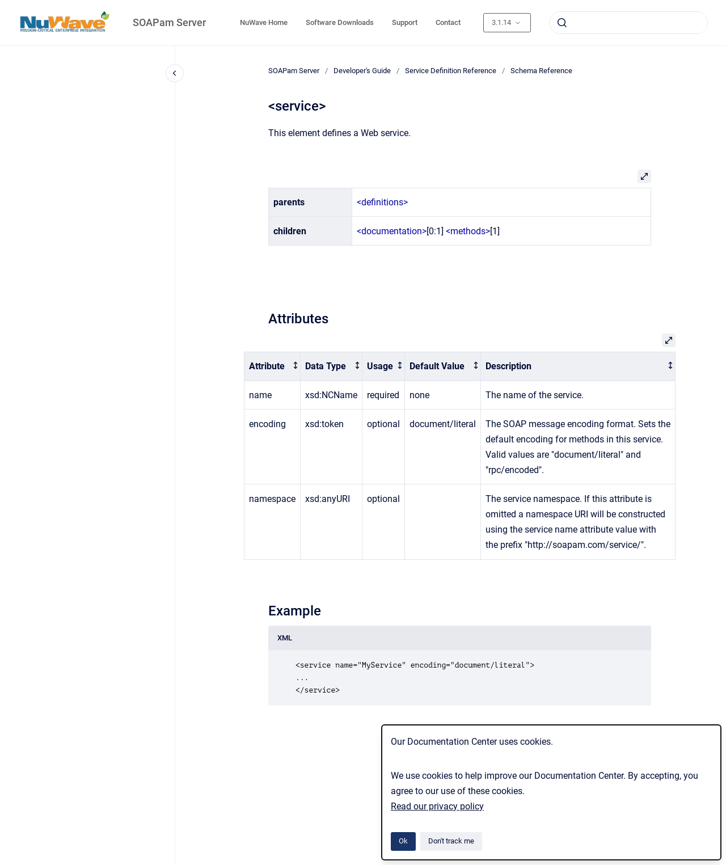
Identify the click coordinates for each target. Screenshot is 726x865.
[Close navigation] (175, 73)
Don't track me (451, 841)
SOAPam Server (169, 22)
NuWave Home (264, 22)
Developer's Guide (362, 70)
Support (404, 22)
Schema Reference (541, 70)
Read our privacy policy (437, 806)
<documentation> (392, 231)
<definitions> (382, 202)
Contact (448, 22)
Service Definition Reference (450, 70)
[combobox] (628, 22)
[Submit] (562, 23)
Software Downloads (340, 22)
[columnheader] (272, 366)
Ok (403, 841)
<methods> (468, 231)
